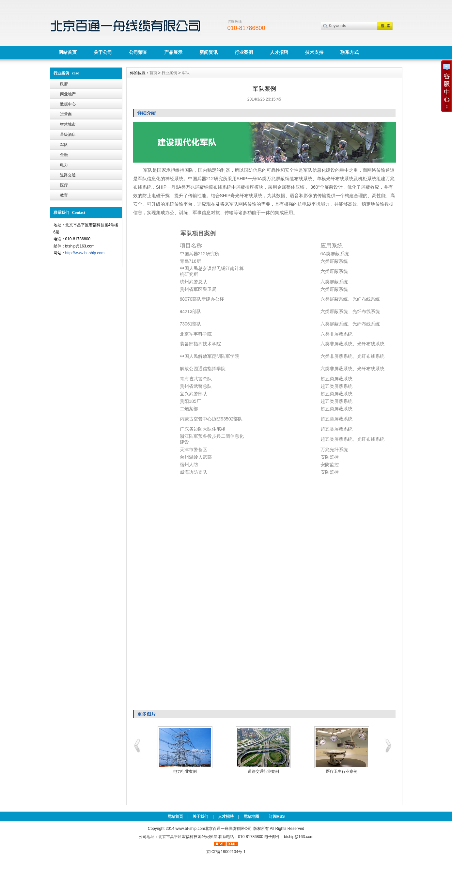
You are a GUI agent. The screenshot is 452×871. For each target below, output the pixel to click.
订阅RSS (277, 816)
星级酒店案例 (260, 771)
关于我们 (200, 816)
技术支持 (314, 52)
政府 (64, 84)
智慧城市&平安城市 (182, 771)
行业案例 (244, 52)
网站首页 (67, 52)
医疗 (64, 185)
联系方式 (349, 52)
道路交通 (68, 175)
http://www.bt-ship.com (85, 253)
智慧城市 (68, 124)
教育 (64, 195)
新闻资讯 (208, 52)
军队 (64, 144)
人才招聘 (279, 52)
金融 (64, 154)
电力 (64, 165)
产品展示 (173, 52)
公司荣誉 (138, 52)
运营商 (66, 114)
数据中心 (68, 104)
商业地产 (68, 94)
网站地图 (251, 816)
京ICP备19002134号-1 (225, 851)
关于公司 (103, 52)
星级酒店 (68, 134)
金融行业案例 (339, 771)
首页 (153, 73)
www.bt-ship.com (190, 828)
